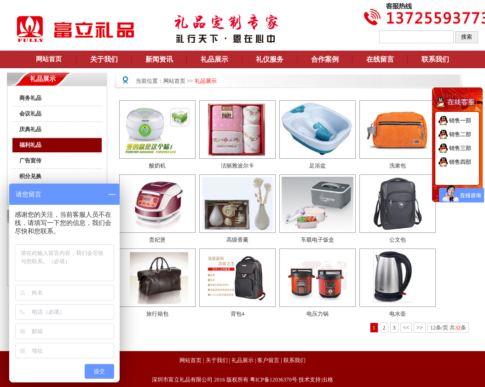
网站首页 (174, 81)
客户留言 (268, 360)
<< (406, 327)
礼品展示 (206, 81)
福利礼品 (30, 145)
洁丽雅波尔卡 (237, 165)
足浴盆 (317, 165)
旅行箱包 (157, 314)
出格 (327, 379)
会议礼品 (30, 113)
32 (458, 327)
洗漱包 (397, 165)
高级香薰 (237, 240)
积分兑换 (30, 176)
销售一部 (460, 120)
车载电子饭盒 (317, 240)
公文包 (397, 240)
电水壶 (397, 314)
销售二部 (460, 134)
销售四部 (460, 162)
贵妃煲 (157, 240)
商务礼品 (30, 98)
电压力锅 (317, 314)
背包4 (237, 314)
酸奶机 (157, 165)
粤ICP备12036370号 (273, 379)
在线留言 (380, 59)
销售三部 (460, 148)
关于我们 (217, 360)
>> (419, 327)
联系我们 (435, 59)
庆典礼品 (30, 129)
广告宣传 (30, 160)
